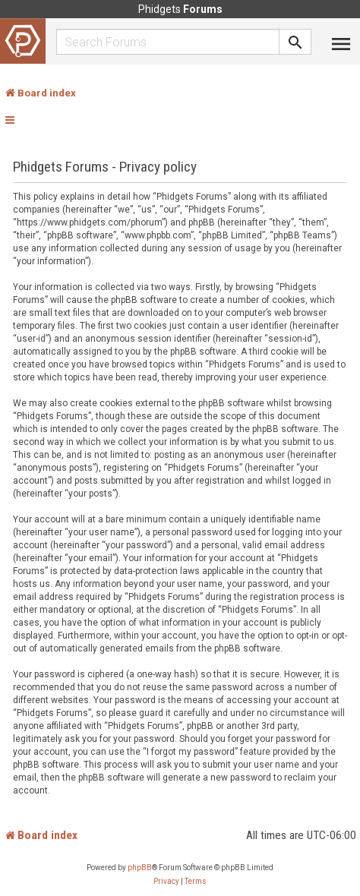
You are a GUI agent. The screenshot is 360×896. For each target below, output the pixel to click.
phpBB (140, 867)
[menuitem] (166, 881)
